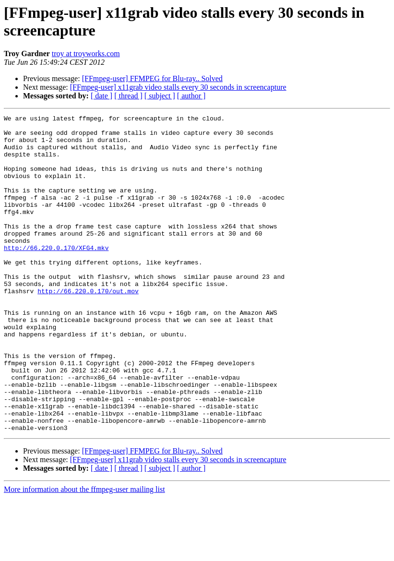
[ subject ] (159, 96)
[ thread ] (128, 96)
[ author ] (191, 96)
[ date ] (101, 96)
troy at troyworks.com (86, 53)
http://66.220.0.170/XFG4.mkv (56, 275)
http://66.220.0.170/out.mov (88, 326)
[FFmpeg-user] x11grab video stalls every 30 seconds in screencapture (178, 87)
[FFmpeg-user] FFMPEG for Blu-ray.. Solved (152, 78)
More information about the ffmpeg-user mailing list (84, 553)
